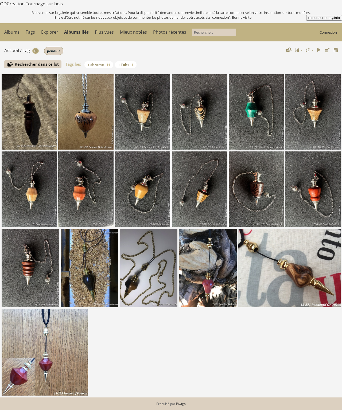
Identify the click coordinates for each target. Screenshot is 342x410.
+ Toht (125, 64)
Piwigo (181, 403)
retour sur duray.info (324, 18)
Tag (26, 50)
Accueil (11, 50)
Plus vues (104, 32)
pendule (53, 51)
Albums (12, 32)
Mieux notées (133, 32)
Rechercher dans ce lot (37, 64)
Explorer (49, 32)
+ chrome (99, 64)
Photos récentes (169, 32)
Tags (30, 32)
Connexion (328, 32)
